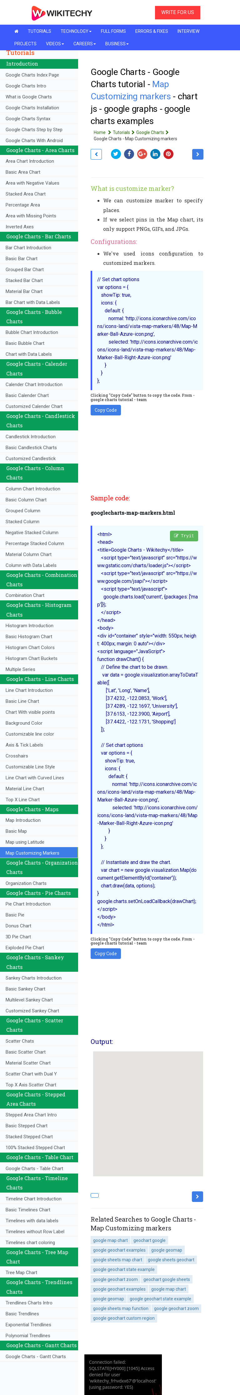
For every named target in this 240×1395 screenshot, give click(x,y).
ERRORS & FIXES (151, 31)
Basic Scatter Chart (26, 1052)
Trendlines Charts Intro (29, 1303)
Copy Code (106, 410)
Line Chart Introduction (29, 690)
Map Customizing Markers (32, 853)
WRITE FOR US (177, 12)
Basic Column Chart (26, 500)
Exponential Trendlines (28, 1325)
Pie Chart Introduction (28, 904)
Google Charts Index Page (32, 75)
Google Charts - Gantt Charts (36, 1356)
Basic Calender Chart (27, 395)
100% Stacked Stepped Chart (35, 1147)
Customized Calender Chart (34, 406)
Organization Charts (26, 883)
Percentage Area (23, 205)
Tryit (184, 536)
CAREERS (84, 43)
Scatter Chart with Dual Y (31, 1074)
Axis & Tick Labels (24, 745)
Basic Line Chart (22, 701)
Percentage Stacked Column (35, 543)
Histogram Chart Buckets (32, 658)
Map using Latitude (25, 842)
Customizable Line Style (30, 767)
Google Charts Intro (26, 86)
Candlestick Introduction (31, 436)
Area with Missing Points (31, 216)
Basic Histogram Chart (29, 636)
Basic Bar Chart (22, 258)
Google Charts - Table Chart (34, 1168)
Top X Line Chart (23, 799)
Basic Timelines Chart (28, 1210)
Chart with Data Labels (29, 354)
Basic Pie (15, 915)
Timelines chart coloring (30, 1242)
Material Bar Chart (24, 291)
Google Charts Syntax (28, 119)
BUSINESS (117, 43)
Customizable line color (30, 734)
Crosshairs (17, 756)
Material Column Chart (29, 554)
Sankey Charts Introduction (34, 978)
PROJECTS (25, 43)
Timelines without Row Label (35, 1231)
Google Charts (153, 132)
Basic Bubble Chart (25, 343)
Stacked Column (22, 521)
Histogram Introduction (29, 625)
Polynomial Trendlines (28, 1335)
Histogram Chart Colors (30, 647)
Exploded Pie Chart (25, 948)
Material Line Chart (25, 789)
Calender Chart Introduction (34, 384)
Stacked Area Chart (26, 194)
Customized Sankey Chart (32, 1011)
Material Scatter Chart (28, 1063)
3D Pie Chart (18, 937)
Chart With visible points (30, 712)
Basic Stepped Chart (27, 1126)
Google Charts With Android (34, 140)
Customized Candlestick (31, 458)
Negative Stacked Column (32, 532)
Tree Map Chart (21, 1272)
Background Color (24, 723)
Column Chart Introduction (33, 489)
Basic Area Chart (23, 172)
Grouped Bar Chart (25, 269)
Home (103, 132)
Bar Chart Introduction (28, 248)
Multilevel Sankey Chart (29, 1000)
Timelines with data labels (32, 1221)
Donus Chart (18, 926)
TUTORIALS (39, 31)
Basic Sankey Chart (25, 989)
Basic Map (16, 831)
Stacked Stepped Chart (29, 1136)
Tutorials (124, 132)
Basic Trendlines (22, 1314)
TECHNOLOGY (76, 31)
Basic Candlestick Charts (31, 447)
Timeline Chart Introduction (34, 1199)
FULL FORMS (113, 31)
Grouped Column (23, 511)
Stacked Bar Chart (24, 280)
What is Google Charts (29, 97)
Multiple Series (20, 669)
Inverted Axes (20, 227)
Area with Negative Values (32, 183)
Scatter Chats (20, 1041)
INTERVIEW (188, 31)
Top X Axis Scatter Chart (31, 1085)
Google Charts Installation (32, 108)
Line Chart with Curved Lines (35, 778)
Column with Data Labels (31, 565)
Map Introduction (23, 820)
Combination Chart (25, 595)
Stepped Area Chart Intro (31, 1115)
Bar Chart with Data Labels (33, 302)
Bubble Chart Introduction (32, 332)
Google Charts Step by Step (34, 129)
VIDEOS (55, 43)
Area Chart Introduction (30, 161)
